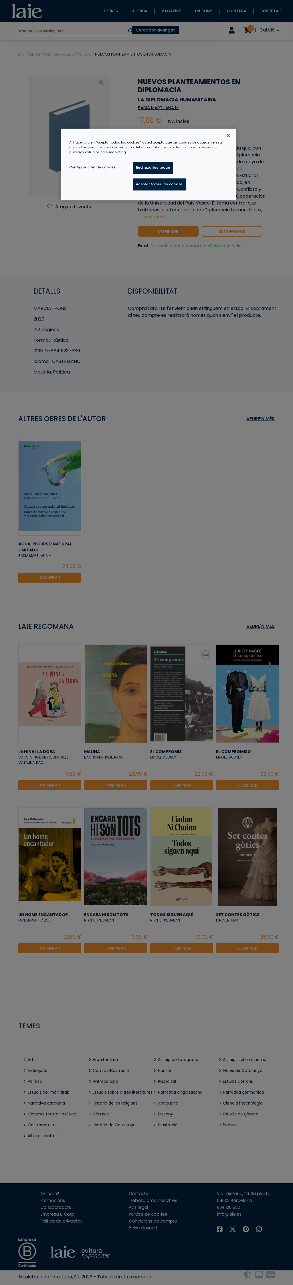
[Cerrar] (228, 135)
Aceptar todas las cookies (159, 184)
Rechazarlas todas (153, 167)
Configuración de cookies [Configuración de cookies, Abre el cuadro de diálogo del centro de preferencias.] (92, 167)
